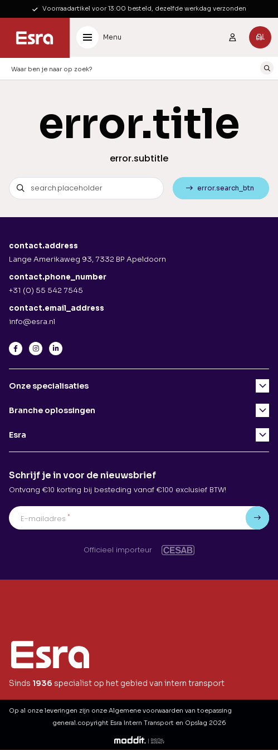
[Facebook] (15, 348)
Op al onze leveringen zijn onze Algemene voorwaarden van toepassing (120, 710)
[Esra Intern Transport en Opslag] (35, 38)
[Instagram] (35, 348)
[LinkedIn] (55, 348)
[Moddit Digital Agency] (139, 739)
